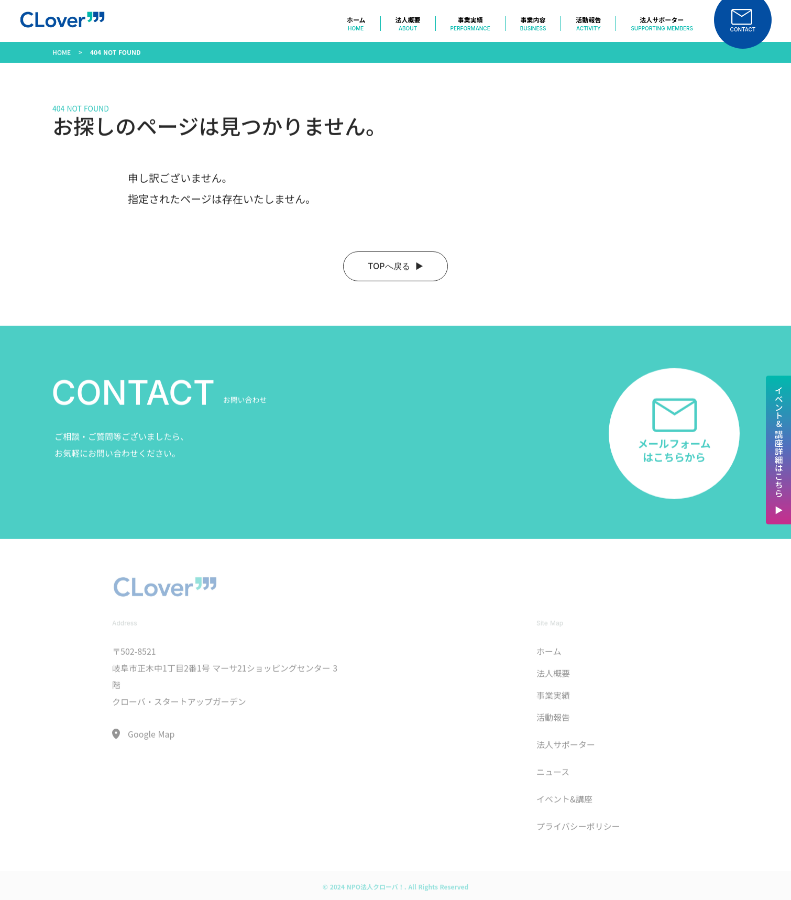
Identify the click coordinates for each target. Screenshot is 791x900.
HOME (61, 61)
